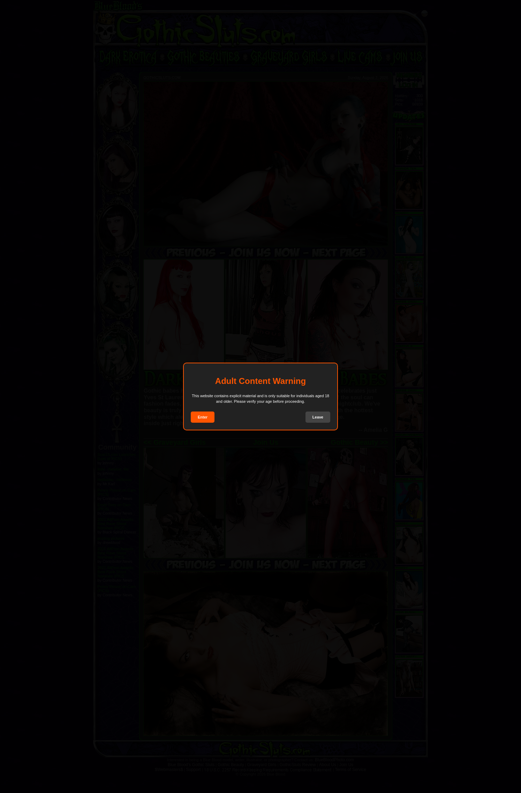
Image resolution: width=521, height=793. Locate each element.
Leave (317, 417)
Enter (202, 417)
